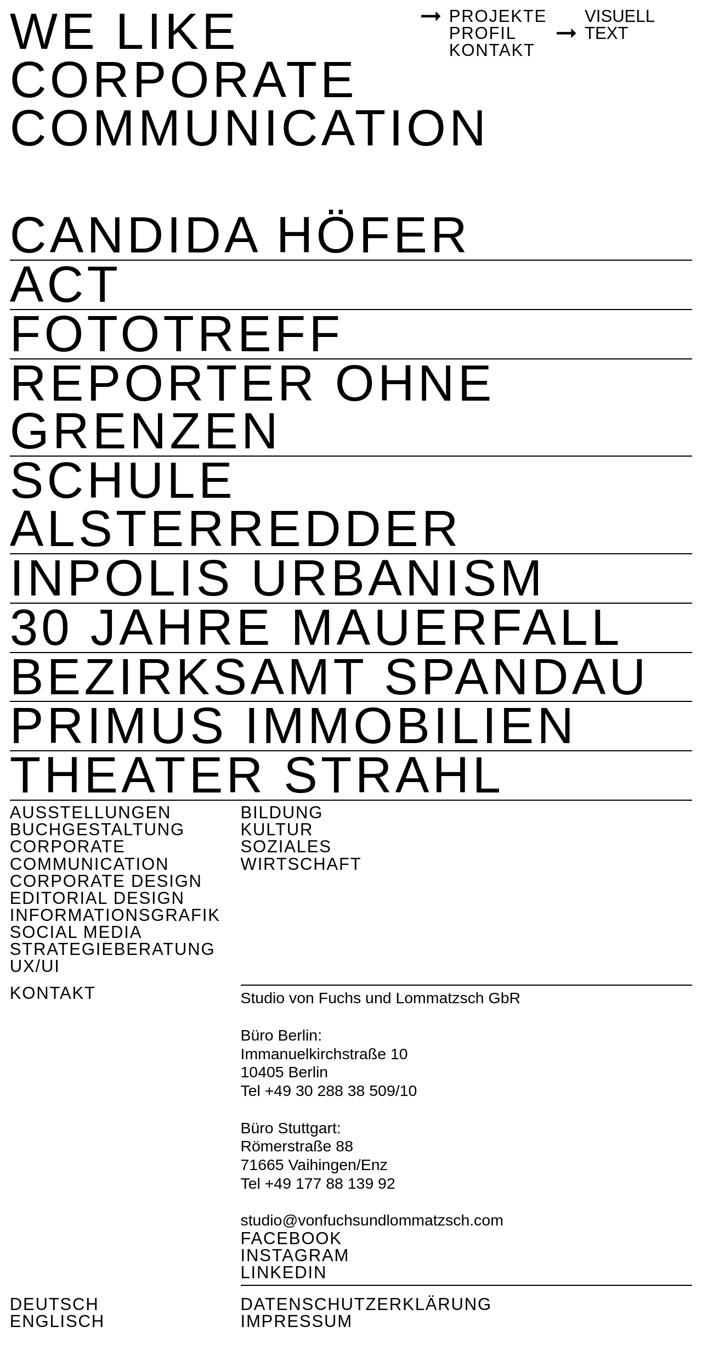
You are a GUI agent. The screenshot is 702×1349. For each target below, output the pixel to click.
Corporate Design (106, 881)
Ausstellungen (91, 812)
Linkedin (284, 1272)
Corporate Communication (89, 855)
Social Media (76, 932)
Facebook (291, 1238)
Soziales (286, 846)
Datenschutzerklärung (366, 1304)
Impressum (297, 1321)
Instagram (295, 1255)
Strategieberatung (113, 949)
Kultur (277, 829)
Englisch (57, 1321)
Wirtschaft (301, 864)
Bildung (282, 812)
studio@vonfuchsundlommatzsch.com (372, 1220)
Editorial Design (97, 898)
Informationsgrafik (115, 915)
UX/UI (35, 966)
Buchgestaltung (97, 829)
